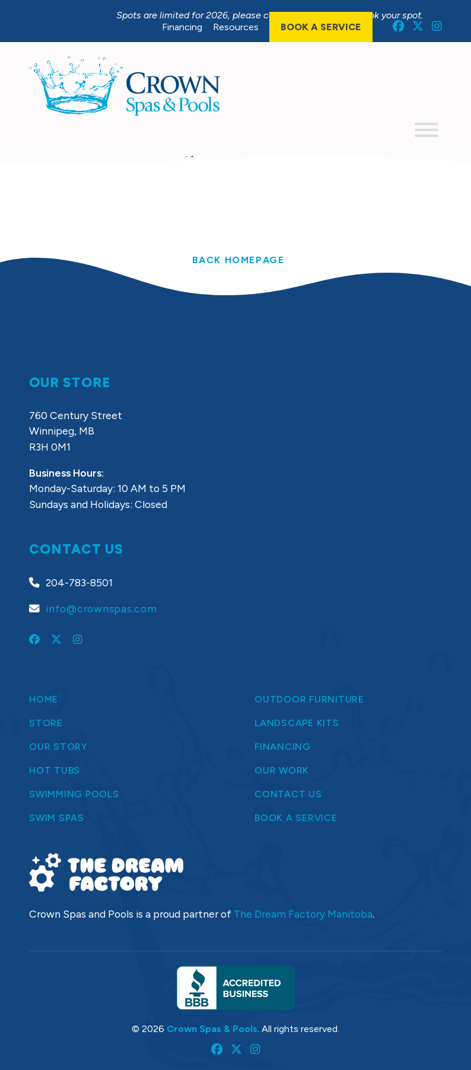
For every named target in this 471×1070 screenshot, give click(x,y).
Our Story (58, 746)
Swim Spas (56, 817)
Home (43, 699)
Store (46, 723)
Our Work (281, 770)
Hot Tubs (54, 770)
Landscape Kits (296, 723)
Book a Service (321, 27)
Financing (182, 27)
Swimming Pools (74, 794)
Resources (236, 27)
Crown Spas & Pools (212, 1028)
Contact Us (288, 794)
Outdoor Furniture (309, 699)
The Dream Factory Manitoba (303, 914)
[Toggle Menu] (426, 130)
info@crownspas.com (101, 608)
